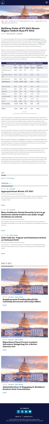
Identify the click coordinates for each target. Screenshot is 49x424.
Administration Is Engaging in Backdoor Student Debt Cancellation (24, 388)
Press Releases (11, 297)
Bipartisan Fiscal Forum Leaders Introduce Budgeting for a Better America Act (20, 344)
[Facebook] (18, 411)
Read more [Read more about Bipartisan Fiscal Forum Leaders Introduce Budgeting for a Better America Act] (4, 349)
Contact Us (18, 416)
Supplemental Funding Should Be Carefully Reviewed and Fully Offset (22, 300)
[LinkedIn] (26, 411)
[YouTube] (30, 411)
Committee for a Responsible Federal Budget (3, 3)
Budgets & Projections (19, 297)
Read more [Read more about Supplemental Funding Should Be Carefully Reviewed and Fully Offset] (4, 305)
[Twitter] (22, 411)
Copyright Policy (28, 416)
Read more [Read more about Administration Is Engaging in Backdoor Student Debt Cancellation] (4, 392)
